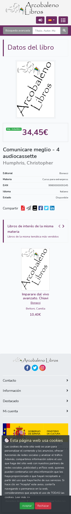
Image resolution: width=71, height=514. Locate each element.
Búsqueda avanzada (17, 30)
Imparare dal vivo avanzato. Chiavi (35, 296)
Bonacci (63, 173)
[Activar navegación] (63, 20)
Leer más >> (22, 497)
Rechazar (43, 506)
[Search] (46, 30)
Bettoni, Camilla (35, 308)
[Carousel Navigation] (62, 226)
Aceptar (27, 506)
